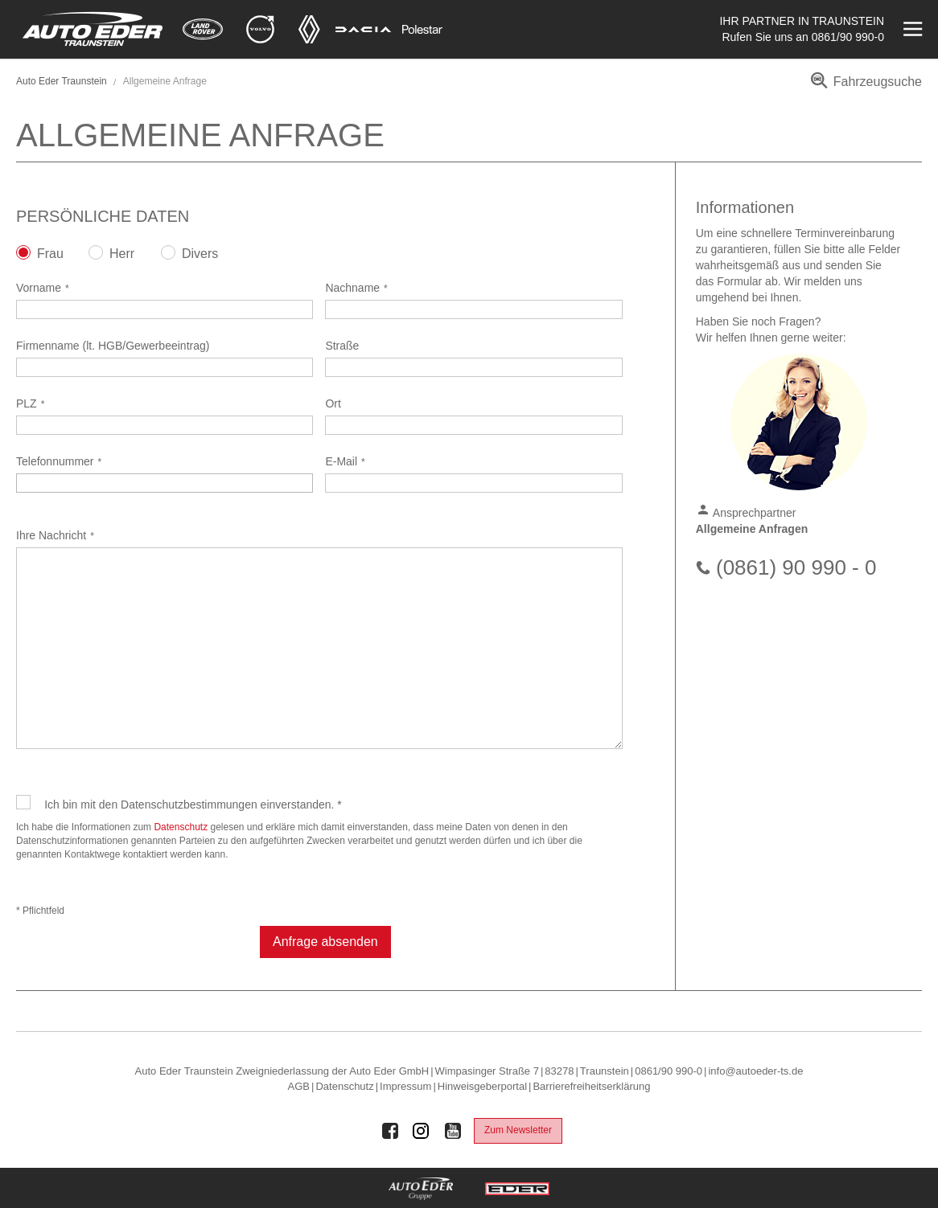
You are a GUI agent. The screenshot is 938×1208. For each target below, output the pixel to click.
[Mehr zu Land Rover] (203, 29)
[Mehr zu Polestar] (422, 29)
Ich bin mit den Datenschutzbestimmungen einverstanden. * (193, 804)
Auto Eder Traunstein (61, 81)
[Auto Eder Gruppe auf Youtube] (453, 1131)
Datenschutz (181, 827)
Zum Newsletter (518, 1130)
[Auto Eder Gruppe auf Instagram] (421, 1131)
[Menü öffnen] (911, 29)
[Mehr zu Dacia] (363, 29)
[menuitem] (863, 87)
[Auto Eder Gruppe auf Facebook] (390, 1131)
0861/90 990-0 (848, 37)
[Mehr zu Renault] (309, 29)
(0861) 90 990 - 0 (796, 567)
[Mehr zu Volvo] (260, 29)
